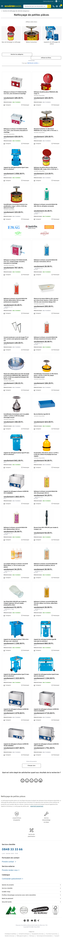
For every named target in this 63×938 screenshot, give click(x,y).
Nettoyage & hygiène (22, 936)
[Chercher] (49, 6)
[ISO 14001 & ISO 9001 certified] (11, 911)
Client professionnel (48, 1)
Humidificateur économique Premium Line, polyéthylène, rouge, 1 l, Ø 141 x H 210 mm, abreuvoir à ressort (15, 206)
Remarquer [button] (25, 105)
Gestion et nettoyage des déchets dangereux (16, 11)
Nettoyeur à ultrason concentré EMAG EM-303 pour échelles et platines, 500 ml (46, 564)
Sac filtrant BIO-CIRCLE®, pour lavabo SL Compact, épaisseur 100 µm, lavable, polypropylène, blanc (15, 603)
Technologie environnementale (44, 936)
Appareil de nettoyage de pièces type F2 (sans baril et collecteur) (16, 675)
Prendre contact (8, 862)
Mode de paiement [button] (7, 898)
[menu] (49, 1)
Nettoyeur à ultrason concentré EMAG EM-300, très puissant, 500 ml (46, 492)
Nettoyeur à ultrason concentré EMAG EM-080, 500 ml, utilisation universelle (46, 205)
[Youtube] (32, 921)
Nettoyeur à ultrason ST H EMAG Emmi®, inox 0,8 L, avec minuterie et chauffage (15, 92)
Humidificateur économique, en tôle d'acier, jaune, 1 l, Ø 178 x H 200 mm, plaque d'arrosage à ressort (46, 375)
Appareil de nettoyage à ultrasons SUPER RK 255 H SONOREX (46, 744)
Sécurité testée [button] (7, 902)
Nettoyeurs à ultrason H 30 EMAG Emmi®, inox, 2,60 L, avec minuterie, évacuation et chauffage (15, 130)
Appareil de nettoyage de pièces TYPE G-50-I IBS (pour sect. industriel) (16, 640)
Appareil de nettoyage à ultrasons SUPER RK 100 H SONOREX (16, 710)
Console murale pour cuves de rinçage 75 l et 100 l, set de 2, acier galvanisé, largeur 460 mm (16, 339)
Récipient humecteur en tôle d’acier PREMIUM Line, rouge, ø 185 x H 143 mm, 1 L (46, 129)
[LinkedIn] (25, 921)
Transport (56, 936)
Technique (31, 936)
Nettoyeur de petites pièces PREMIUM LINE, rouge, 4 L (46, 92)
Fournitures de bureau (51, 933)
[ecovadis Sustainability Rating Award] (24, 910)
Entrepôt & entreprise (24, 933)
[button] (2, 6)
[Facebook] (35, 921)
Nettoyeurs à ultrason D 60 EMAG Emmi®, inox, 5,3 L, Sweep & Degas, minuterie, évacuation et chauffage (15, 261)
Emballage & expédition (10, 933)
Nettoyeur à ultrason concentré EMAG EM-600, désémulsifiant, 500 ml (15, 528)
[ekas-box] (40, 910)
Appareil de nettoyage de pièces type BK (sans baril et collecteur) (45, 640)
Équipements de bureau (38, 933)
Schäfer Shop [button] (6, 891)
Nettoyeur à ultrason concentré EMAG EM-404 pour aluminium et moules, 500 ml (46, 338)
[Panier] (60, 6)
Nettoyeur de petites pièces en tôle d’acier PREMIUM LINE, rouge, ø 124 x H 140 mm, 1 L (46, 168)
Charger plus (31, 765)
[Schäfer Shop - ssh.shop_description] (13, 6)
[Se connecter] (57, 6)
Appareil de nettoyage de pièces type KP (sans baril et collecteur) (16, 453)
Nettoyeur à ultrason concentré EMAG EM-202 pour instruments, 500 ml (46, 260)
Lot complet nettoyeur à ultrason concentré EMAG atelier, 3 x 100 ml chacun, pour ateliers (16, 565)
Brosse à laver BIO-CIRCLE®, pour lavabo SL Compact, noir (46, 528)
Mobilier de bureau (9, 936)
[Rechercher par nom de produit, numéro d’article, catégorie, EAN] (36, 6)
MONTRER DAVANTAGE (36, 806)
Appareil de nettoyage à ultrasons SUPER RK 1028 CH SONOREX (46, 710)
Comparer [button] (7, 105)
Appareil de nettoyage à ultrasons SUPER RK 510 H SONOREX (16, 492)
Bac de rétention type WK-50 (42, 414)
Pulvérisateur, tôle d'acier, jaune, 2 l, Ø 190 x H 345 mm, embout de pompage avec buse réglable (46, 454)
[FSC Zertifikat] (55, 911)
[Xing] (38, 921)
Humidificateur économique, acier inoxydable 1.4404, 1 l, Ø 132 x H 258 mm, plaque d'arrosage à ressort (16, 416)
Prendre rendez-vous (10, 870)
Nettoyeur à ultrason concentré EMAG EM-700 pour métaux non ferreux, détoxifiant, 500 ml (46, 603)
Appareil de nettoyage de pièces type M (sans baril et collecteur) (46, 675)
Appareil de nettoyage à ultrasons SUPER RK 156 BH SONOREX (16, 744)
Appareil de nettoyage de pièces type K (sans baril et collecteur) (16, 168)
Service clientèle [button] (7, 888)
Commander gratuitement (11, 879)
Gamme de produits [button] (8, 885)
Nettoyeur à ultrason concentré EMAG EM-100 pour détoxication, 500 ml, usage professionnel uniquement (15, 300)
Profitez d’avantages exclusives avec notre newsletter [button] (19, 895)
